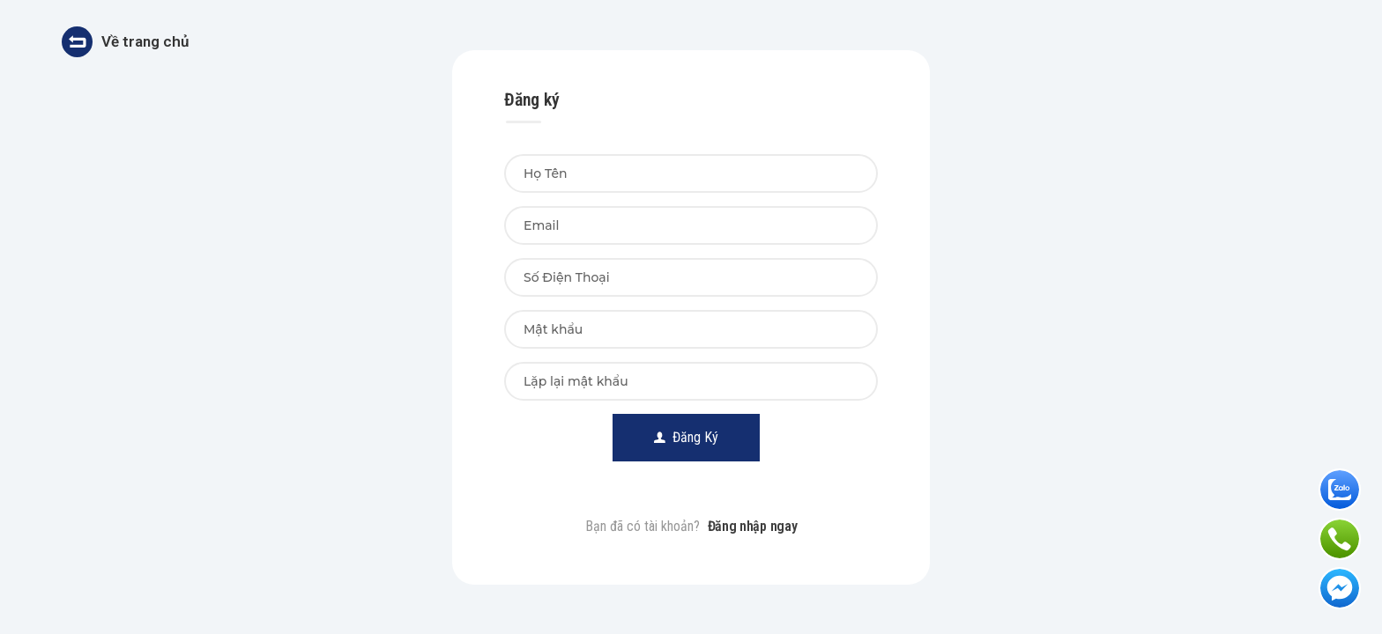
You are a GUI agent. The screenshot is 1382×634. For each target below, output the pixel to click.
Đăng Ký (686, 437)
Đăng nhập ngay (753, 526)
